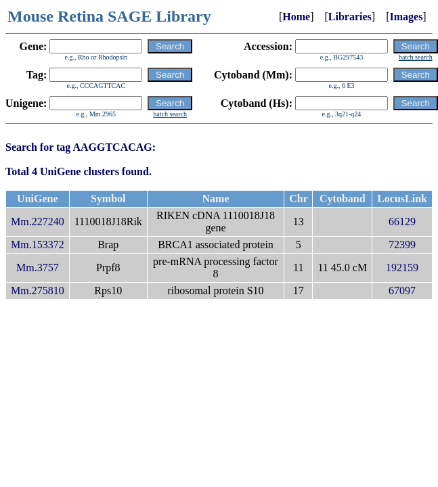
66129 (402, 221)
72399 (402, 244)
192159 (402, 267)
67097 (402, 290)
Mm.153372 (37, 244)
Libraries (350, 16)
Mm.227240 (37, 221)
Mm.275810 (37, 290)
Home (296, 16)
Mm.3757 (37, 267)
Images (405, 16)
